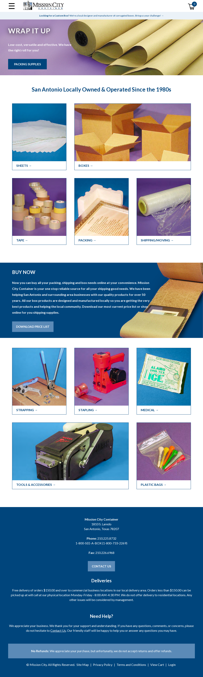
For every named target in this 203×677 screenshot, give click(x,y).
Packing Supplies (27, 64)
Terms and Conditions (131, 664)
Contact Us (101, 566)
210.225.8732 (106, 538)
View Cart (157, 664)
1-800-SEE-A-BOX (89, 543)
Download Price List (33, 326)
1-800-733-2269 (114, 543)
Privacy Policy (102, 664)
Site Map (83, 664)
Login (172, 664)
